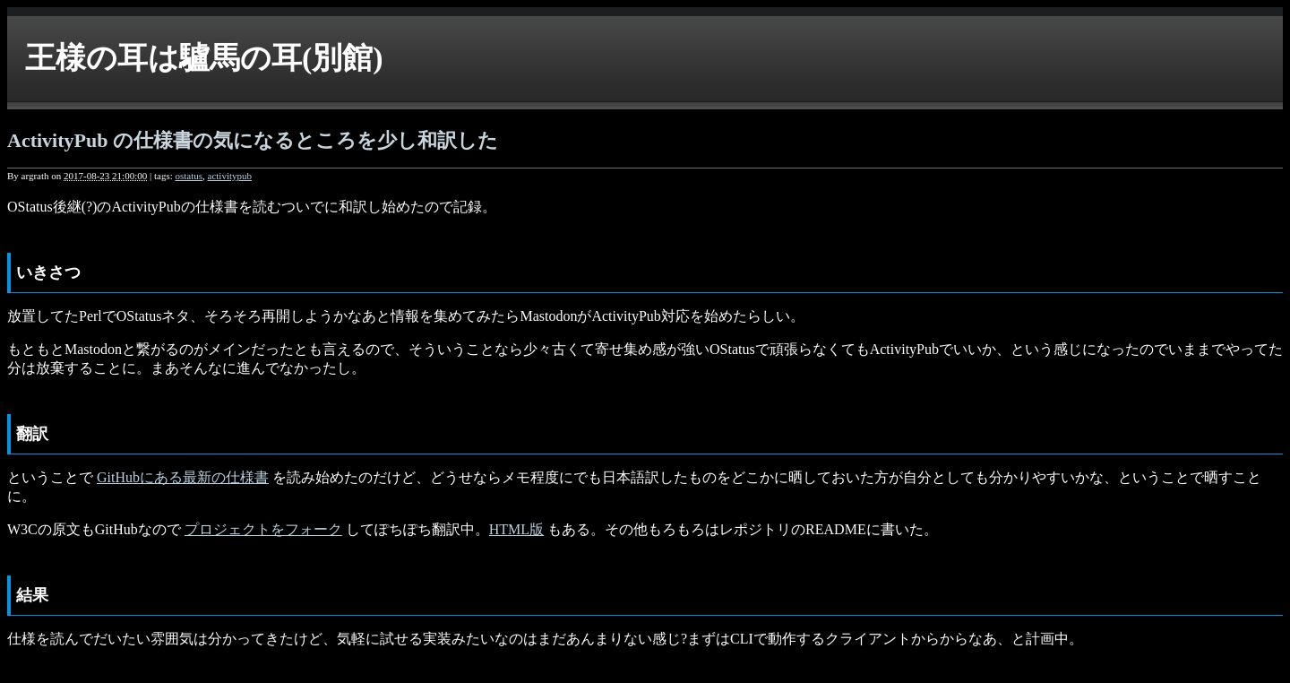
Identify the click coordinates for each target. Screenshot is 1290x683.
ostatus (188, 175)
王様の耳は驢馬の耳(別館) (204, 57)
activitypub (230, 175)
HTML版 (516, 529)
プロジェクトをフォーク (263, 529)
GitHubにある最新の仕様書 (183, 477)
